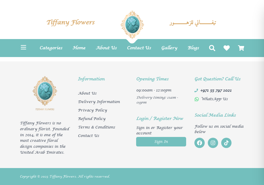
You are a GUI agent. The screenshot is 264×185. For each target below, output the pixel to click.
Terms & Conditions (96, 127)
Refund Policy (91, 118)
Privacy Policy (92, 110)
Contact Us (88, 135)
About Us (87, 93)
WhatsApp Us (214, 99)
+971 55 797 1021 (216, 90)
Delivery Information (99, 101)
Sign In (161, 141)
